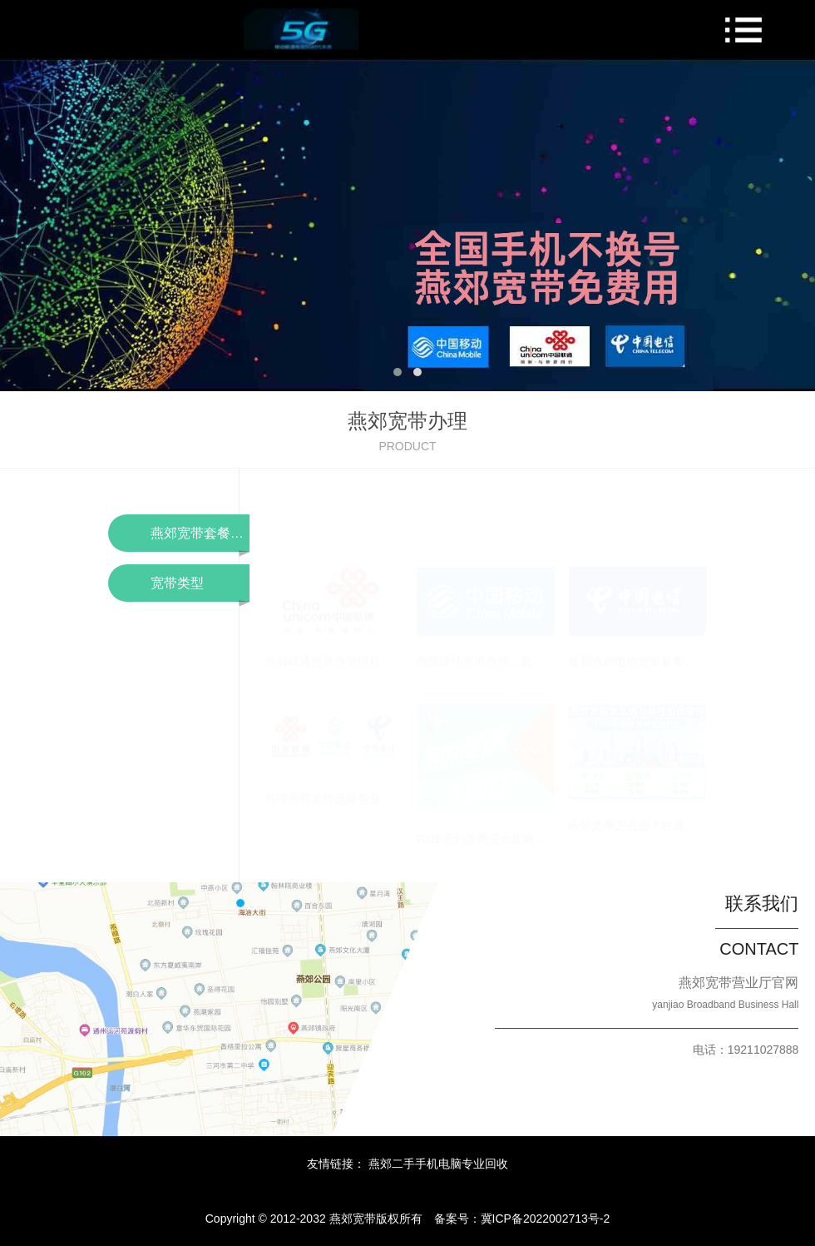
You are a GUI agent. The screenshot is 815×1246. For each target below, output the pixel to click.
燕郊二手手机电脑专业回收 (438, 1163)
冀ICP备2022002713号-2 (545, 1218)
